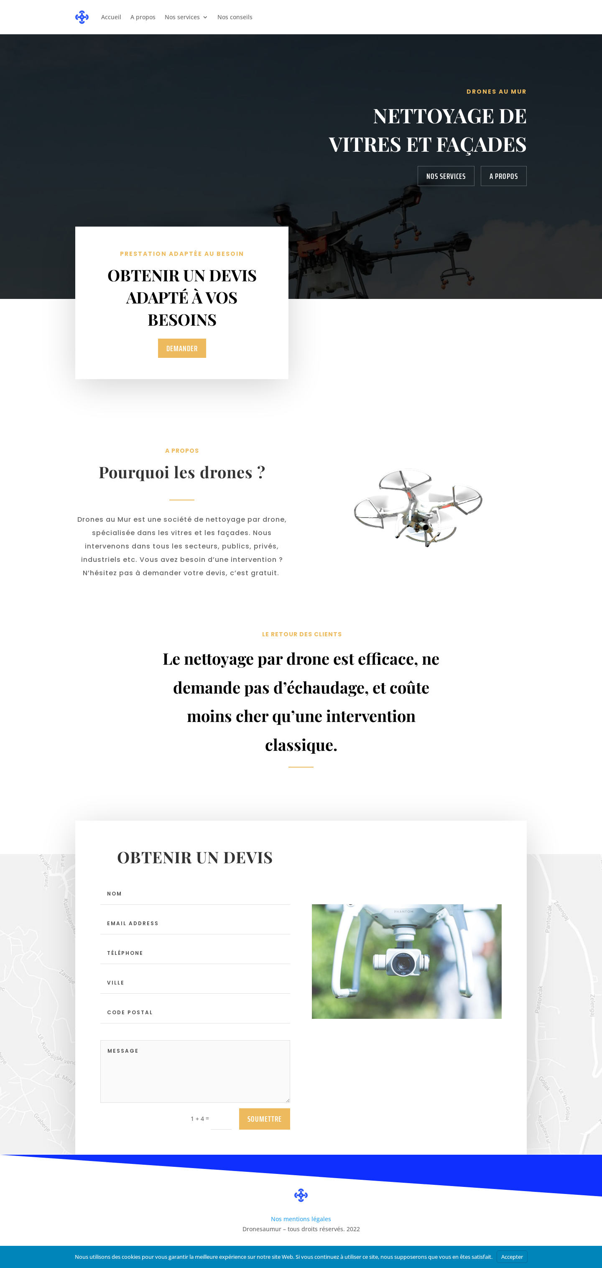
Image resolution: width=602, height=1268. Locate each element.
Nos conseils (235, 17)
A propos (143, 17)
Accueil (111, 17)
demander (181, 348)
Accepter (512, 1256)
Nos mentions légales (301, 1219)
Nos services (182, 17)
